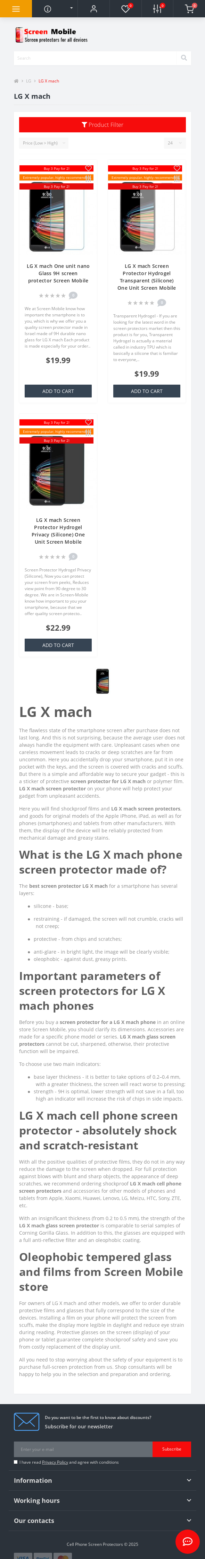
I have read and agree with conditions (69, 1462)
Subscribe (171, 1449)
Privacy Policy (55, 1462)
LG (28, 81)
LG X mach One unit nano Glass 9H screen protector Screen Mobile (58, 273)
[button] (93, 8)
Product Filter (103, 125)
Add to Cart (58, 391)
